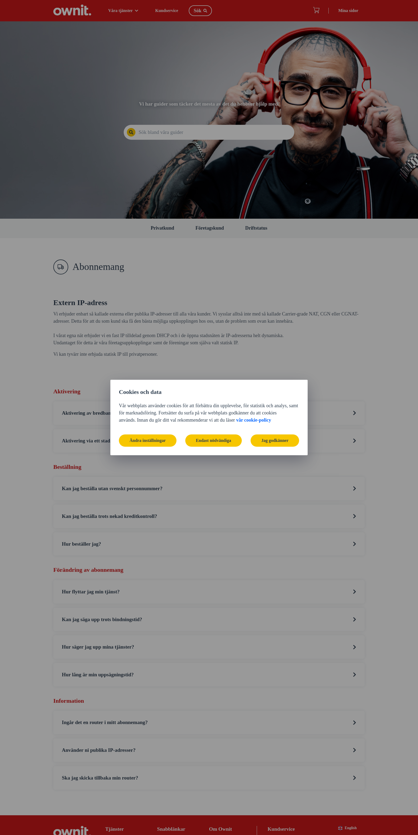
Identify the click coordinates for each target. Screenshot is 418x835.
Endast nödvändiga (213, 440)
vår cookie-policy (253, 420)
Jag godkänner (274, 440)
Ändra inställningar (148, 440)
